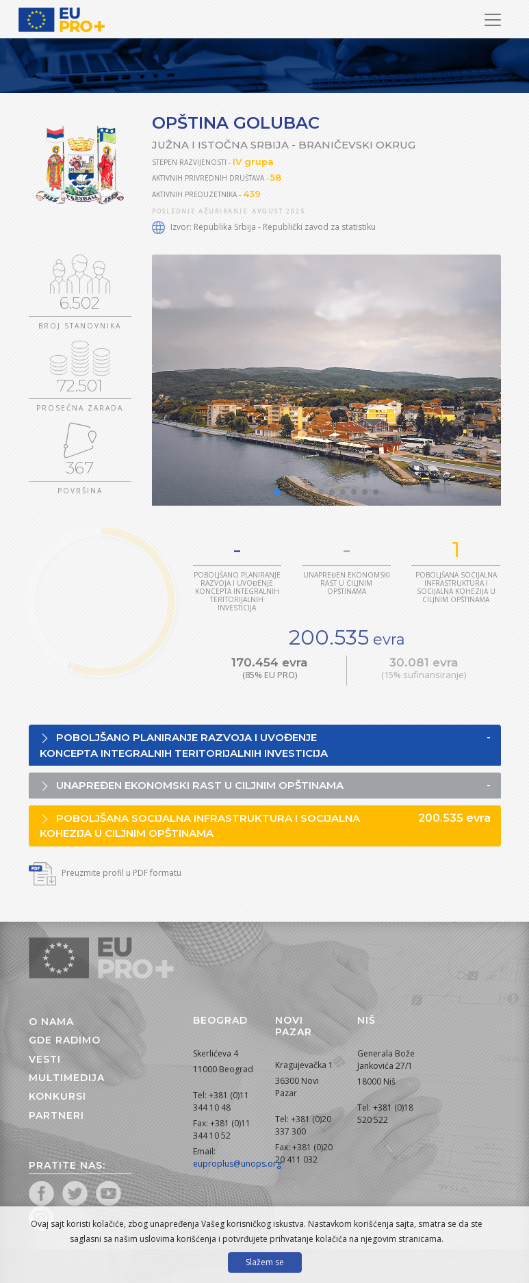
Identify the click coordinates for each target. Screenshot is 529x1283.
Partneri (56, 1115)
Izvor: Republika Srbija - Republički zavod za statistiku (264, 227)
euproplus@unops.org (237, 1163)
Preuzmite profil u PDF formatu (105, 873)
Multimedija (67, 1078)
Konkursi (57, 1096)
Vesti (45, 1059)
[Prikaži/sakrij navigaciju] (492, 20)
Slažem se (265, 1262)
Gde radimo (65, 1040)
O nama (51, 1021)
